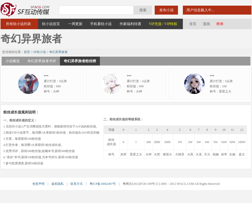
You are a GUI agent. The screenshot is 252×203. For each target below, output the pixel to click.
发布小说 (166, 10)
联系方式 (76, 184)
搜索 (142, 10)
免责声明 (38, 184)
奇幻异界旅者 (58, 52)
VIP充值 (155, 24)
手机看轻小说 (101, 24)
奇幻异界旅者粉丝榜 (80, 61)
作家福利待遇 (130, 24)
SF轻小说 (39, 52)
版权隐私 (57, 184)
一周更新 (75, 24)
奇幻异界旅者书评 (41, 61)
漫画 (206, 24)
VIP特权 (170, 24)
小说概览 (12, 61)
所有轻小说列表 (18, 24)
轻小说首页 (51, 24)
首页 (192, 24)
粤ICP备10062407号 (103, 184)
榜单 (220, 24)
